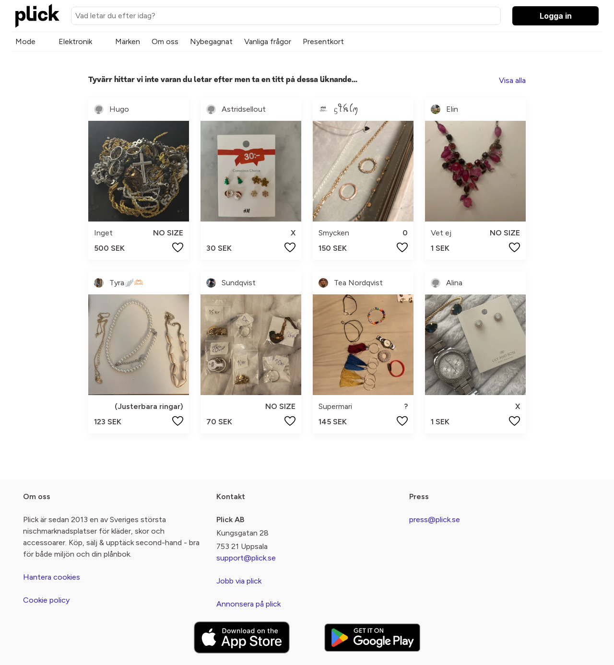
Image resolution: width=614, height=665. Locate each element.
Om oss (165, 41)
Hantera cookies (51, 577)
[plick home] (37, 16)
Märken (127, 41)
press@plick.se (434, 519)
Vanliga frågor (267, 41)
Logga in (556, 16)
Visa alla (512, 80)
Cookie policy (46, 600)
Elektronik (75, 41)
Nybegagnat (211, 41)
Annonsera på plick (248, 603)
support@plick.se (246, 557)
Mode (25, 41)
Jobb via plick (238, 580)
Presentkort (323, 41)
